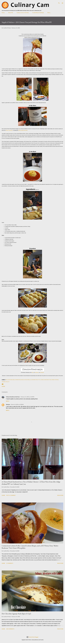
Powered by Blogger (32, 637)
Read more (60, 495)
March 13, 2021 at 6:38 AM (17, 404)
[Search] (59, 2)
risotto (38, 379)
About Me (10, 12)
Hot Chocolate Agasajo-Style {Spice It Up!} (16, 614)
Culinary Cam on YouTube (23, 12)
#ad (7, 379)
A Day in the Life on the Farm (13, 396)
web (32, 372)
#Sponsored (11, 379)
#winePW (17, 379)
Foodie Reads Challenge (38, 12)
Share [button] (3, 386)
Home (3, 12)
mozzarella (27, 379)
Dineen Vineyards (9, 130)
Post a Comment (11, 495)
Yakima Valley (5, 381)
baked (22, 379)
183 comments (10, 629)
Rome (42, 379)
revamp (33, 379)
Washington (47, 379)
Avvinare (8, 404)
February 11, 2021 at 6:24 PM (27, 396)
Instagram (42, 372)
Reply (7, 401)
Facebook (37, 372)
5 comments (9, 563)
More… (49, 12)
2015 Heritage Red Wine (23, 130)
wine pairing (55, 379)
